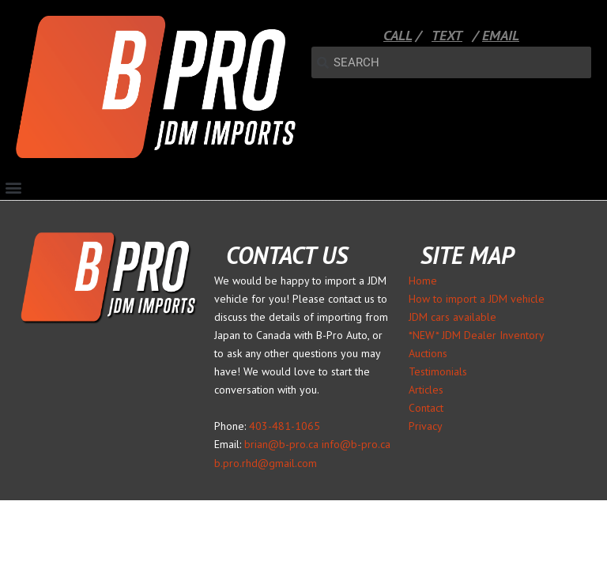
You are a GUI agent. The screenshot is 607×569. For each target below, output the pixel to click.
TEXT (447, 35)
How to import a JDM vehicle (477, 299)
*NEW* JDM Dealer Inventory (477, 335)
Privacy (426, 426)
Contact (426, 408)
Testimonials (438, 371)
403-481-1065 (284, 426)
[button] (13, 187)
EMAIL (500, 35)
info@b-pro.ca (356, 444)
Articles (426, 389)
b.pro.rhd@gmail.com (265, 463)
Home (423, 280)
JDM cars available (452, 317)
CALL (397, 35)
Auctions (428, 353)
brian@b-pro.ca (281, 444)
